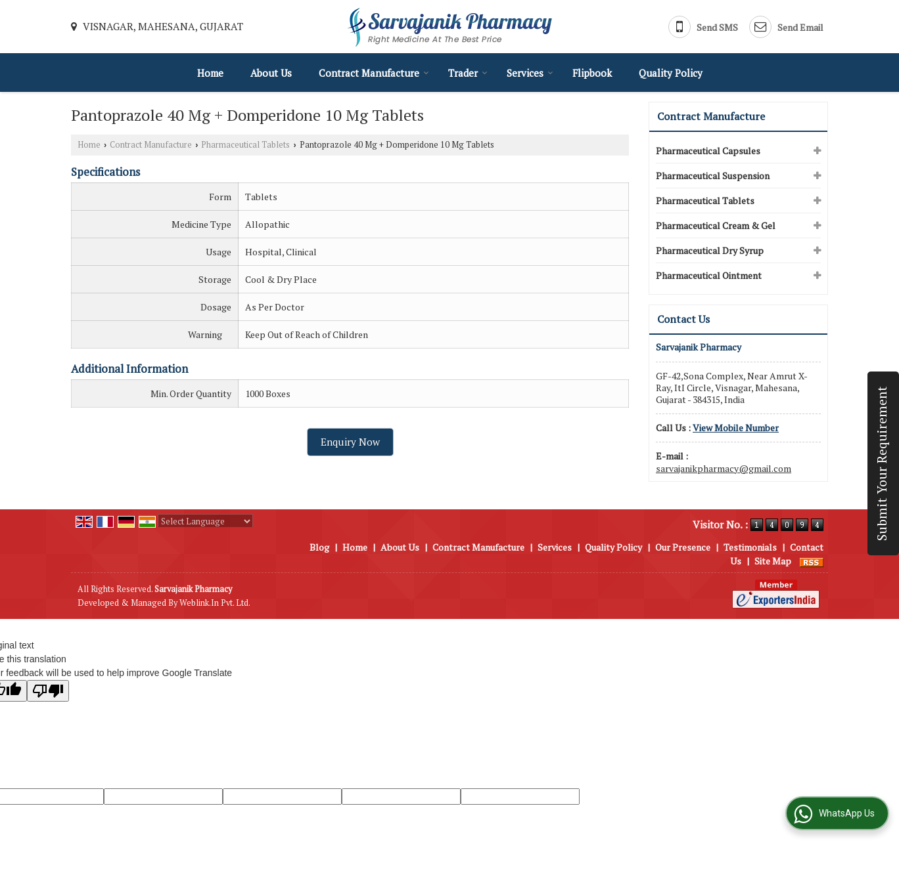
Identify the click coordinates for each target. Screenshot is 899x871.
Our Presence (682, 547)
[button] (736, 427)
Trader (468, 72)
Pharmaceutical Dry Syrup (710, 250)
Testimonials (750, 547)
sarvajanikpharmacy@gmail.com (723, 468)
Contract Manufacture (374, 72)
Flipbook (592, 72)
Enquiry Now (350, 441)
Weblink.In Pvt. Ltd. (214, 602)
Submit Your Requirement (881, 463)
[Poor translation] (48, 691)
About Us (271, 72)
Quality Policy (671, 72)
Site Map (772, 561)
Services (530, 72)
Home (210, 72)
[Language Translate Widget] (205, 521)
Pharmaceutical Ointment (709, 275)
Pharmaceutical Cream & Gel (715, 225)
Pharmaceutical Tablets (245, 144)
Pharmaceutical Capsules (708, 150)
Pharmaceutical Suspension (713, 175)
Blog (319, 547)
